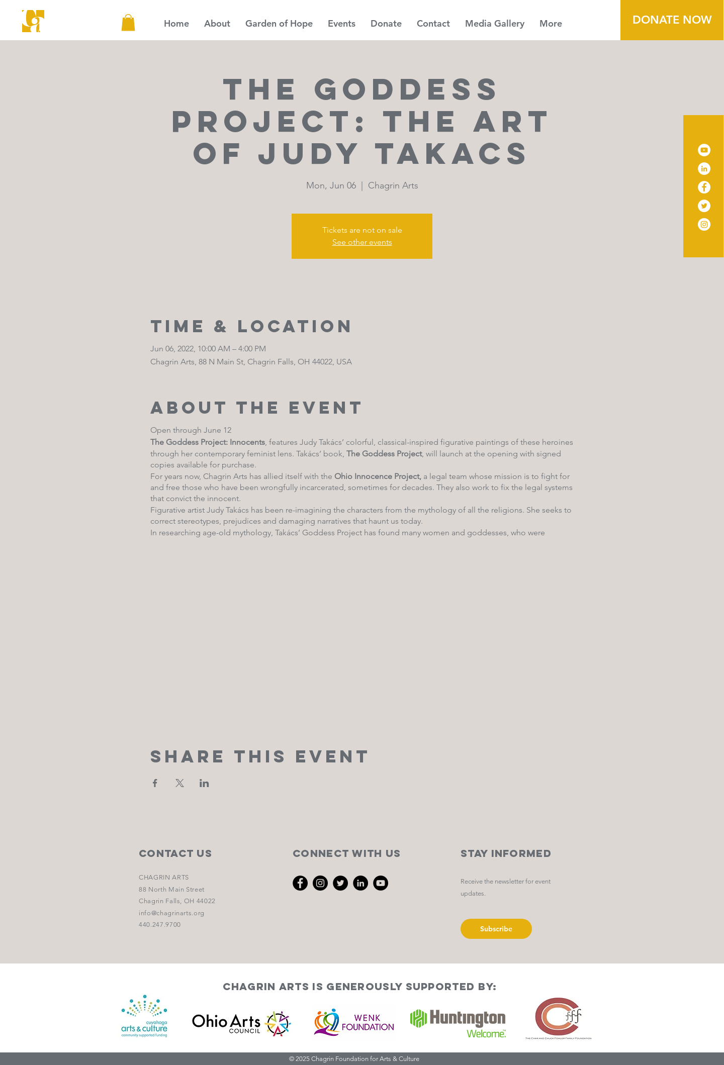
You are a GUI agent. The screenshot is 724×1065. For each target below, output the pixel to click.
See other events (362, 242)
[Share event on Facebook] (155, 783)
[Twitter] (704, 206)
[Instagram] (704, 224)
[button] (128, 22)
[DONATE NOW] (671, 20)
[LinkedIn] (704, 168)
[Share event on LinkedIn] (204, 783)
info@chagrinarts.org (172, 913)
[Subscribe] (496, 929)
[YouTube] (704, 150)
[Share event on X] (180, 783)
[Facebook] (704, 187)
